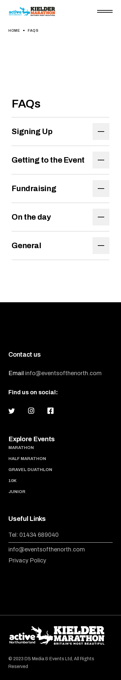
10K (12, 480)
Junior (16, 492)
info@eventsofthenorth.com (63, 373)
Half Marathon (27, 458)
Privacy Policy (27, 560)
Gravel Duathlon (30, 469)
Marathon (21, 447)
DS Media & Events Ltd (48, 658)
